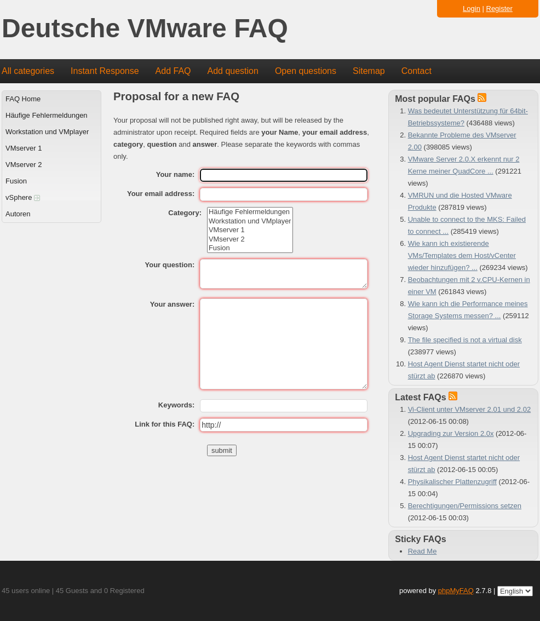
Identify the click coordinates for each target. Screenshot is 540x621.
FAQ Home (23, 99)
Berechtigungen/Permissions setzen (464, 506)
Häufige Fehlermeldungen (46, 115)
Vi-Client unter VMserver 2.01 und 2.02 (469, 409)
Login (471, 8)
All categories (28, 71)
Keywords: (176, 405)
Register (499, 8)
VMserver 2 (23, 164)
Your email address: (160, 193)
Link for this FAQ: (164, 424)
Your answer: (172, 304)
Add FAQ (173, 71)
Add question (233, 71)
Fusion (16, 181)
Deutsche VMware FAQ (145, 29)
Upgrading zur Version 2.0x (451, 433)
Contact (416, 71)
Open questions (305, 71)
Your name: (175, 174)
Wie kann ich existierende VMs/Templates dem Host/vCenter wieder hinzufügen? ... (462, 255)
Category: (185, 213)
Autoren (18, 214)
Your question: (169, 265)
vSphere (22, 197)
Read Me (422, 551)
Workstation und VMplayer (47, 132)
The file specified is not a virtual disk (465, 340)
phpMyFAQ (456, 590)
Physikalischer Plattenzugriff (452, 482)
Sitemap (369, 71)
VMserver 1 (23, 148)
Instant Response (105, 71)
